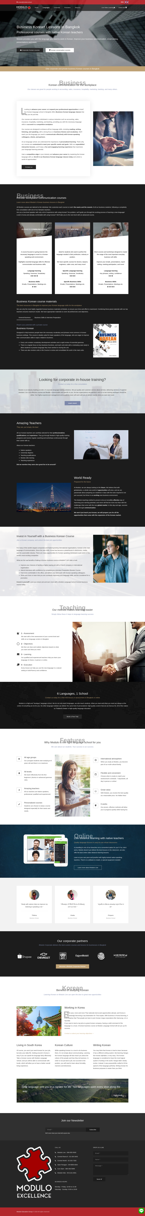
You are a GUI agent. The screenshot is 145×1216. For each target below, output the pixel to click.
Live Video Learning (108, 8)
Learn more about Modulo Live (88, 867)
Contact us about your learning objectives (79, 1033)
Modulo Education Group (25, 1211)
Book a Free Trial (72, 716)
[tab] (25, 317)
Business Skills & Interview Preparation (48, 317)
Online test (123, 8)
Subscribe (92, 1129)
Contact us (28, 167)
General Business (25, 317)
